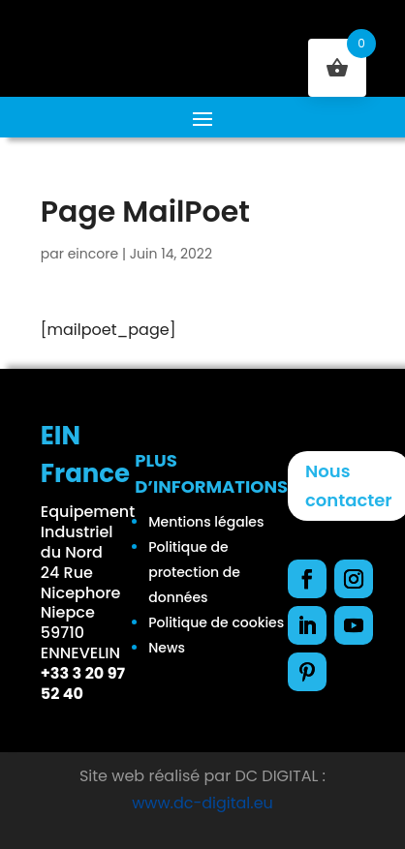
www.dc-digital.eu (202, 803)
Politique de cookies (216, 622)
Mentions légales (206, 521)
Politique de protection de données (194, 572)
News (166, 647)
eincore (93, 253)
